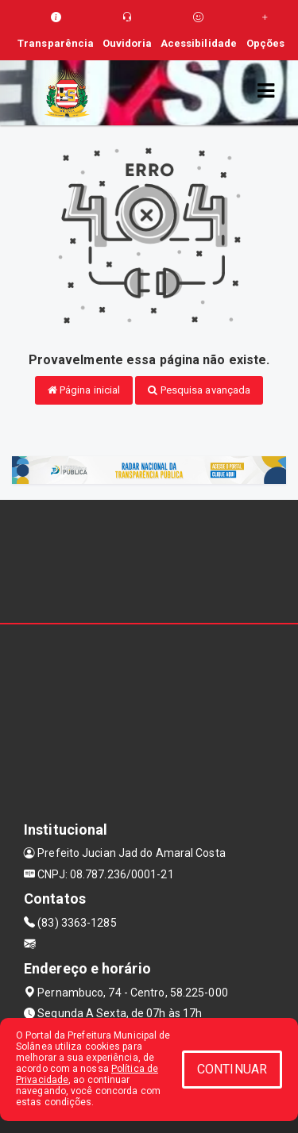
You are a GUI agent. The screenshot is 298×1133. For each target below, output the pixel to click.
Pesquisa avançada (199, 390)
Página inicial (84, 390)
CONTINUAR (232, 1069)
